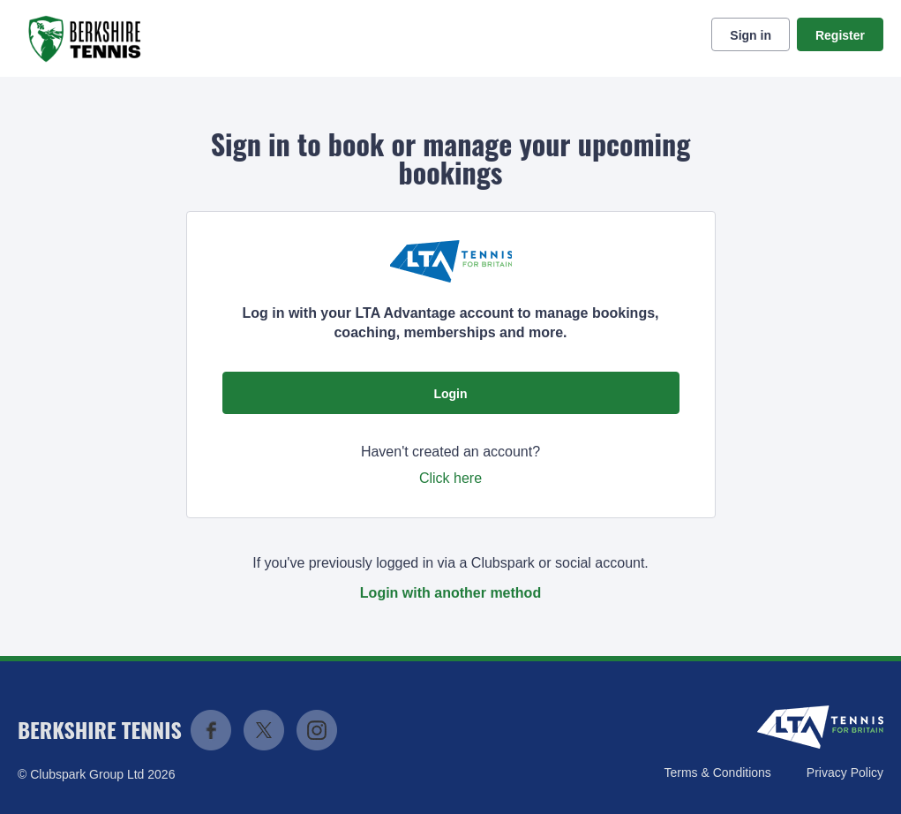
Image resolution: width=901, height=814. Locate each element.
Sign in (750, 35)
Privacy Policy (845, 772)
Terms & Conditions (717, 772)
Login (450, 394)
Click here (450, 478)
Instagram (317, 730)
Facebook (211, 730)
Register (840, 35)
